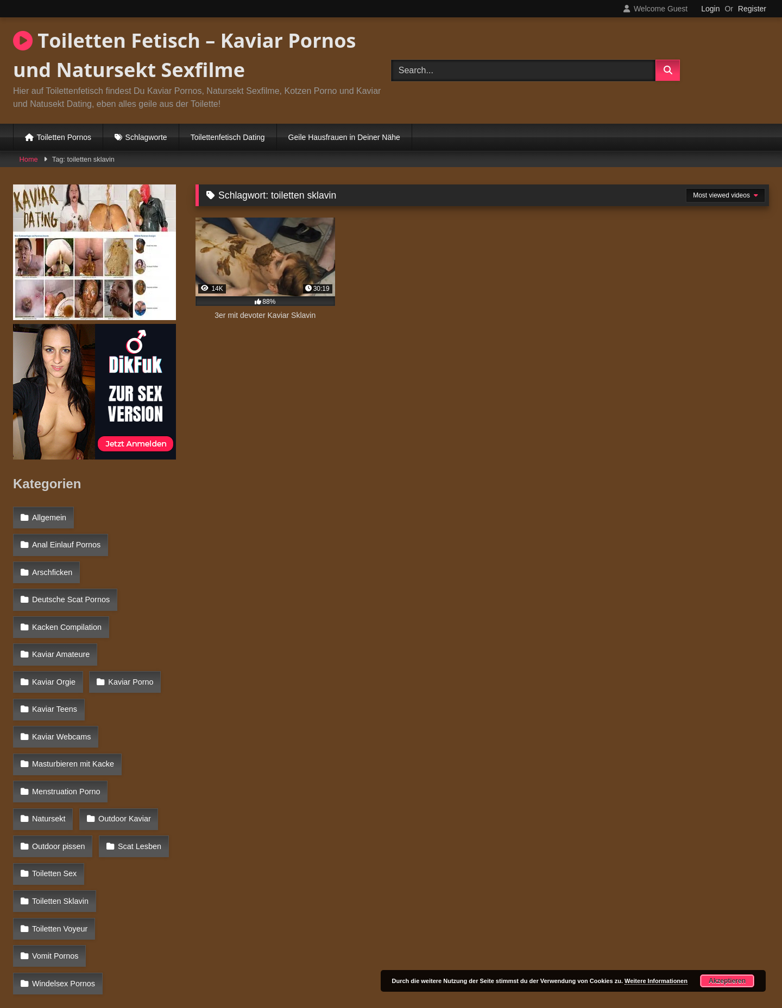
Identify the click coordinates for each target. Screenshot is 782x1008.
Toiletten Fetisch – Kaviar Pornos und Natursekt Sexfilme (184, 55)
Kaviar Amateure (60, 633)
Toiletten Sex (53, 798)
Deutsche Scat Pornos (70, 587)
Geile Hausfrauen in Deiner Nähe (344, 137)
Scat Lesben (137, 774)
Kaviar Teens (129, 657)
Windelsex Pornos (62, 868)
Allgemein (48, 516)
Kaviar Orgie (141, 633)
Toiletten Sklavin (134, 798)
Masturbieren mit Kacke (72, 704)
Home (29, 159)
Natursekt (147, 727)
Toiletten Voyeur (59, 822)
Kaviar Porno (54, 657)
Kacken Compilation (66, 610)
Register (752, 8)
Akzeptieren (727, 981)
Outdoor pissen (58, 774)
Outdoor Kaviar (57, 751)
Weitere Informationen (656, 981)
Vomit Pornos (54, 845)
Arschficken (51, 563)
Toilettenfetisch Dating (228, 137)
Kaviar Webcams (61, 681)
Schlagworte (146, 137)
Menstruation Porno (65, 727)
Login (710, 8)
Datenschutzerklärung (463, 960)
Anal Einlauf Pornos (65, 539)
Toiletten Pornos (64, 137)
